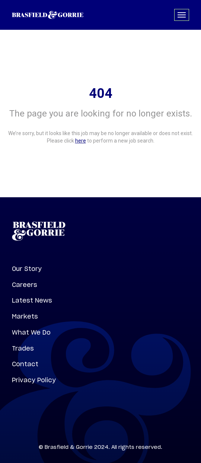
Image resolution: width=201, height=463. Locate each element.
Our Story (27, 268)
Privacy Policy (34, 380)
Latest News (32, 300)
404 (100, 93)
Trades (23, 348)
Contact (25, 364)
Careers (24, 284)
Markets (25, 316)
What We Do (31, 332)
